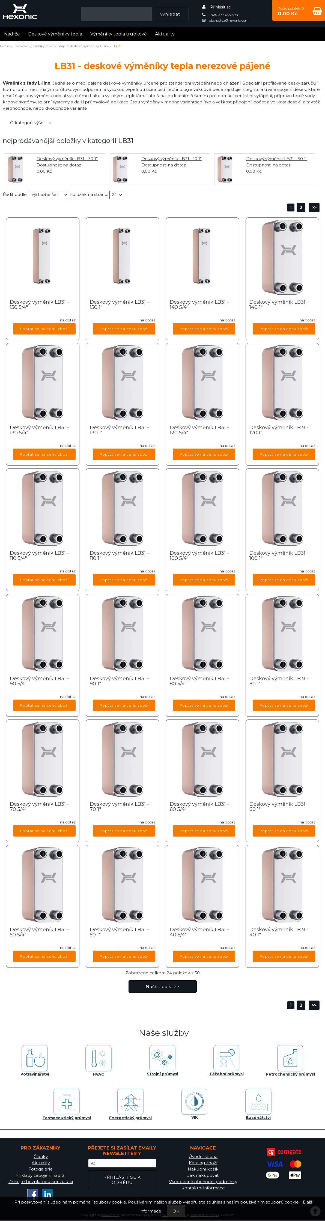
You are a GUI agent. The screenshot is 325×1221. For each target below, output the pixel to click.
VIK (194, 1104)
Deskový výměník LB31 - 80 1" (279, 681)
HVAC (98, 1061)
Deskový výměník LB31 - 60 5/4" (199, 807)
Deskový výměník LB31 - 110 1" (119, 556)
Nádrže (12, 34)
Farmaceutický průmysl (67, 1104)
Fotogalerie (40, 1169)
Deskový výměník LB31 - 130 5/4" (39, 430)
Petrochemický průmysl (290, 1061)
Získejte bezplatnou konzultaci (40, 1181)
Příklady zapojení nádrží (40, 1175)
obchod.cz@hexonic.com (225, 20)
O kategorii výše (27, 122)
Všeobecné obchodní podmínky (203, 1181)
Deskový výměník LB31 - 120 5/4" (199, 430)
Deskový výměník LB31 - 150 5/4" (39, 305)
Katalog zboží (203, 1162)
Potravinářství (34, 1061)
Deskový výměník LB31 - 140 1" (279, 305)
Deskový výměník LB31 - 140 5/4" (199, 305)
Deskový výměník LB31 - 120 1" (279, 430)
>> (314, 207)
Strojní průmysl (162, 1060)
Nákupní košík (203, 1169)
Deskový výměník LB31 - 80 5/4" (199, 681)
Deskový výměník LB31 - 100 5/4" (199, 556)
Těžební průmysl (226, 1060)
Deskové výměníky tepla (55, 34)
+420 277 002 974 (220, 15)
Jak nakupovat (203, 1175)
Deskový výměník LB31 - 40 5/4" (199, 932)
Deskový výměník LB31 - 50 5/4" (39, 932)
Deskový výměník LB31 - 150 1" (119, 305)
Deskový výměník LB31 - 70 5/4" (39, 807)
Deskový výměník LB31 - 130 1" (119, 430)
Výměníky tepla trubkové (118, 34)
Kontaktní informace (203, 1187)
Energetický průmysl (130, 1104)
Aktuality (165, 34)
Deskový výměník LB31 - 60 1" (279, 807)
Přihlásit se (220, 7)
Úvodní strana (203, 1156)
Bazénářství (258, 1104)
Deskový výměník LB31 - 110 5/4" (39, 556)
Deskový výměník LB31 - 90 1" (119, 681)
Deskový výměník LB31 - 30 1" (67, 158)
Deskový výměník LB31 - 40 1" (279, 932)
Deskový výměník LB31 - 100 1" (279, 556)
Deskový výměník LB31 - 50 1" (276, 158)
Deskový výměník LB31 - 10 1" (171, 158)
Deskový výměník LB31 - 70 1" (119, 807)
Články (41, 1156)
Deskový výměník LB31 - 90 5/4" (39, 681)
